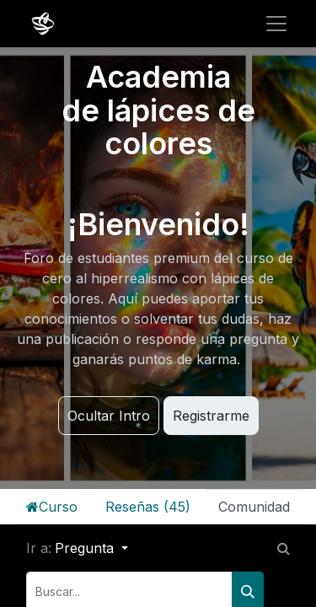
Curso (52, 506)
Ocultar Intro (108, 415)
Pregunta (86, 548)
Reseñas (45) (147, 506)
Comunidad (254, 506)
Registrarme (211, 415)
